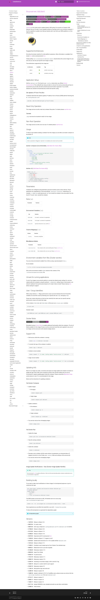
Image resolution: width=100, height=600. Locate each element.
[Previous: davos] (13, 593)
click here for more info (54, 146)
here (31, 56)
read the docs (67, 109)
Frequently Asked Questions (39, 5)
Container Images (24, 5)
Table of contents (81, 11)
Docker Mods (39, 325)
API (31, 5)
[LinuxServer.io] (9, 1)
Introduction (11, 5)
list (49, 223)
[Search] (66, 1)
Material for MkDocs (17, 598)
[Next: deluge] (86, 593)
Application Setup (68, 374)
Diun (34, 473)
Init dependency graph (34, 513)
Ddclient (28, 27)
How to (17, 5)
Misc (48, 5)
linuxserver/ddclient (35, 11)
